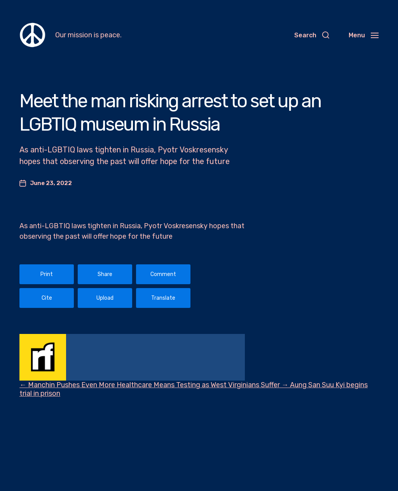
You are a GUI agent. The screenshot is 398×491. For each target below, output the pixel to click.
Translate (163, 298)
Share (105, 274)
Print (46, 274)
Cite (47, 298)
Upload (104, 298)
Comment (163, 274)
